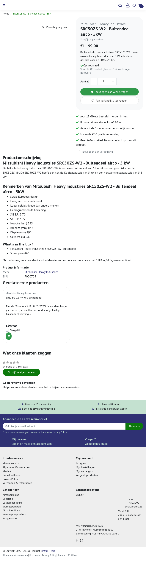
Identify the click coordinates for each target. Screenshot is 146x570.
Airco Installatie (11, 510)
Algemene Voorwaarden (16, 467)
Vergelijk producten (87, 475)
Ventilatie (8, 498)
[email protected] (133, 506)
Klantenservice (11, 463)
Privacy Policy (10, 479)
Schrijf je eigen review (91, 39)
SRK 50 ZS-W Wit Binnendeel (24, 297)
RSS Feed (72, 555)
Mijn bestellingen (85, 467)
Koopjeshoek (10, 518)
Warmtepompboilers (14, 514)
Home (6, 13)
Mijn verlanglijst (84, 471)
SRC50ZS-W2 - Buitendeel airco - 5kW (32, 13)
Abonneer (134, 426)
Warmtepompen (12, 506)
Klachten (7, 471)
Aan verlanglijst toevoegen (109, 100)
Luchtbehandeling (13, 502)
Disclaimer (34, 555)
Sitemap (62, 555)
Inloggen (81, 463)
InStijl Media (48, 551)
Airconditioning (11, 494)
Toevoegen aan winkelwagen (109, 92)
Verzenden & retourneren (17, 483)
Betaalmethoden (12, 475)
